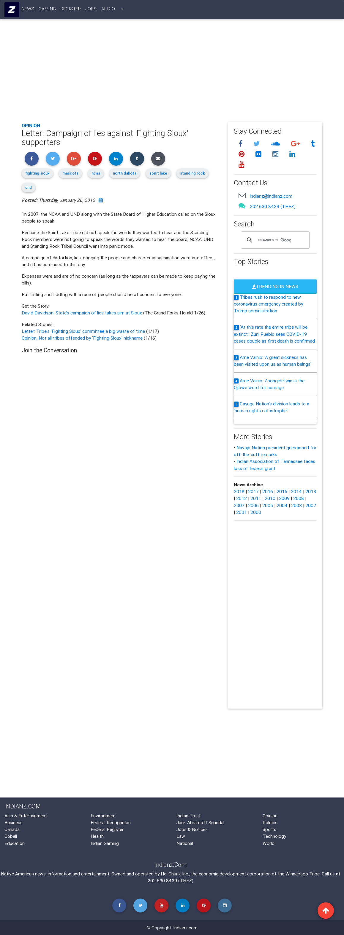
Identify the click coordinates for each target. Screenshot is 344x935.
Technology (274, 836)
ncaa (95, 173)
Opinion (31, 125)
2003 (296, 505)
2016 (267, 491)
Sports (269, 829)
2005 (267, 505)
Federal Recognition (111, 822)
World (268, 843)
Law (180, 836)
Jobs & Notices (192, 829)
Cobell (10, 836)
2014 (296, 491)
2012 (241, 498)
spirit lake (158, 173)
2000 (255, 512)
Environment (103, 816)
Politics (270, 822)
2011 (255, 498)
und (28, 187)
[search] (274, 240)
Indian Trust (188, 816)
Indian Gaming (105, 843)
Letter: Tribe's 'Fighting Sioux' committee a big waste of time (84, 331)
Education (14, 843)
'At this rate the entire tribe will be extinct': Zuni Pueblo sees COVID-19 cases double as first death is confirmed (274, 334)
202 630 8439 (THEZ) (273, 206)
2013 (310, 491)
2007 (239, 505)
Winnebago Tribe (302, 874)
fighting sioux (37, 173)
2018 (239, 491)
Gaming (47, 10)
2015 (282, 491)
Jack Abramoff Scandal (200, 822)
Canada (12, 829)
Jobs (91, 10)
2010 (270, 498)
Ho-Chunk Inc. (175, 874)
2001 (241, 512)
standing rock (192, 173)
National (184, 843)
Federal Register (107, 829)
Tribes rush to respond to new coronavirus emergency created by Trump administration (268, 304)
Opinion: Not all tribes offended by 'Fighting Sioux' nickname (83, 338)
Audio (108, 10)
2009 (284, 498)
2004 (282, 505)
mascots (70, 173)
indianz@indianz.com (271, 196)
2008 (298, 498)
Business (13, 822)
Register (71, 10)
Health (97, 836)
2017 (253, 491)
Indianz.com (185, 928)
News (28, 10)
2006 (253, 505)
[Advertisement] (172, 73)
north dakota (124, 173)
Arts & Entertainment (25, 816)
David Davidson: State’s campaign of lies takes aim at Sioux (82, 313)
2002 (310, 505)
